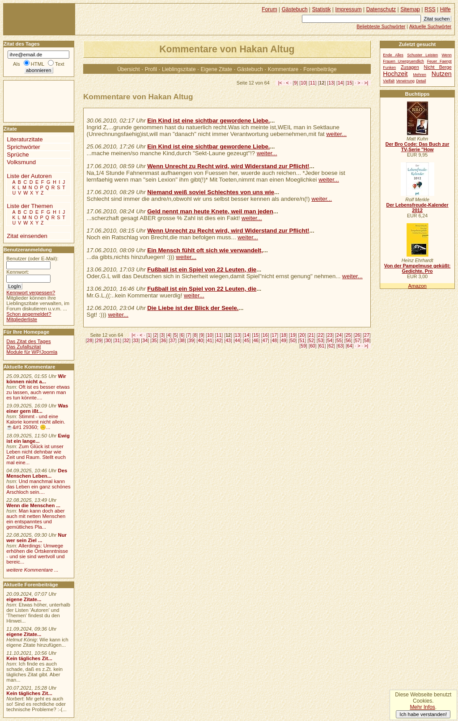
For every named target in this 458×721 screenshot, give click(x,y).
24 (339, 335)
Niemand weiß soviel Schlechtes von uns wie (210, 192)
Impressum (348, 9)
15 (349, 82)
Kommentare (283, 69)
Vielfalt (388, 81)
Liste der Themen (30, 206)
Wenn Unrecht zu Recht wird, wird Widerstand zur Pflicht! (228, 166)
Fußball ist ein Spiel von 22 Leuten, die (201, 269)
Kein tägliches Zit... (29, 658)
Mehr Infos (422, 707)
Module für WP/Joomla (31, 352)
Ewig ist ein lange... (38, 438)
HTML (37, 64)
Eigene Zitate (216, 69)
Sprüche (18, 154)
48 (274, 340)
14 (340, 82)
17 (274, 335)
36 (163, 340)
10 (303, 82)
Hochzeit (395, 73)
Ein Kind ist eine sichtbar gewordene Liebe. (208, 120)
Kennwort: (17, 272)
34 (145, 340)
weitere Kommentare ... (32, 570)
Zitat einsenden (27, 236)
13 (331, 82)
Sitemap (410, 9)
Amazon (417, 285)
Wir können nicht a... (36, 378)
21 (311, 335)
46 (256, 340)
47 (265, 340)
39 (191, 340)
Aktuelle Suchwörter (430, 26)
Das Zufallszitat (23, 346)
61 (322, 345)
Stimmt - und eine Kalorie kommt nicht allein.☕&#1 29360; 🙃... (35, 422)
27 (366, 335)
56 (348, 340)
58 (366, 340)
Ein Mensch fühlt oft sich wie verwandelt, (205, 250)
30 (108, 340)
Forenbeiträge (319, 69)
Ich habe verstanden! (423, 714)
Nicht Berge (438, 67)
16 (265, 335)
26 (357, 335)
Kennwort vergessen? (30, 292)
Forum (269, 9)
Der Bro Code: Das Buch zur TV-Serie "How (418, 146)
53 (320, 340)
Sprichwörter (23, 147)
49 (283, 340)
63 (340, 345)
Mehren (419, 74)
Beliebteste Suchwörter (380, 26)
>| (366, 82)
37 (172, 340)
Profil (151, 69)
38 (182, 340)
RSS (430, 9)
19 (293, 335)
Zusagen (410, 67)
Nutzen (442, 73)
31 (117, 340)
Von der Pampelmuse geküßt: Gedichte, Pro (417, 268)
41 (209, 340)
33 (136, 340)
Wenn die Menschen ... (33, 505)
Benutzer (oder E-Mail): (32, 258)
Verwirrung (405, 81)
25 (348, 335)
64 (349, 345)
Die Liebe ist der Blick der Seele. (192, 308)
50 (293, 340)
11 (312, 82)
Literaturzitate (24, 139)
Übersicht (128, 69)
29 (99, 340)
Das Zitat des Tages (28, 341)
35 (154, 340)
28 (89, 340)
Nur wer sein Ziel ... (36, 537)
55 (339, 340)
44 (237, 340)
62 (331, 345)
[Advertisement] (30, 101)
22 (320, 335)
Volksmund (21, 162)
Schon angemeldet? (28, 314)
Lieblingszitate (179, 69)
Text (59, 64)
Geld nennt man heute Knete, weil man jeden (210, 211)
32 (126, 340)
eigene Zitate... (23, 599)
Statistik (321, 9)
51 (302, 340)
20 (302, 335)
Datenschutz (381, 9)
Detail (421, 81)
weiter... (336, 134)
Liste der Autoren (29, 176)
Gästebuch (250, 69)
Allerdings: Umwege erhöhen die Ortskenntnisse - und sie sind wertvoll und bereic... (37, 553)
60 (312, 345)
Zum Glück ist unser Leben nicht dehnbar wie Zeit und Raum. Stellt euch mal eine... (36, 454)
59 (303, 345)
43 (228, 340)
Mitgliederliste (21, 319)
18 (283, 335)
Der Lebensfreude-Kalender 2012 (417, 207)
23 (329, 335)
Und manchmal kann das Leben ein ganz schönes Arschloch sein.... (38, 487)
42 (219, 340)
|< (280, 82)
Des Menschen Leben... (36, 473)
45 (247, 340)
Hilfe (445, 9)
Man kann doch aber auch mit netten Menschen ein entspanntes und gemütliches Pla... (35, 519)
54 (329, 340)
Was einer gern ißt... (37, 408)
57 (357, 340)
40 (200, 340)
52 (311, 340)
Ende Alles (393, 55)
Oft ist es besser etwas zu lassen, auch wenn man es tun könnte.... (38, 392)
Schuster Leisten (422, 55)
